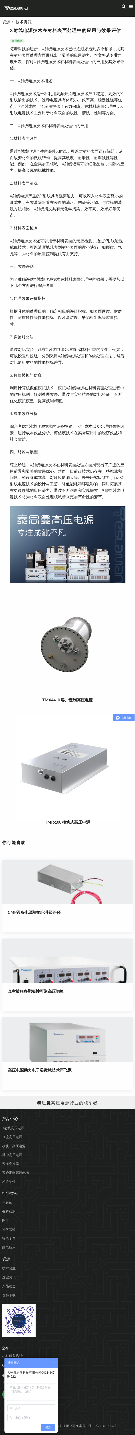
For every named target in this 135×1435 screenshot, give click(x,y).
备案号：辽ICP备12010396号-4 (98, 1426)
